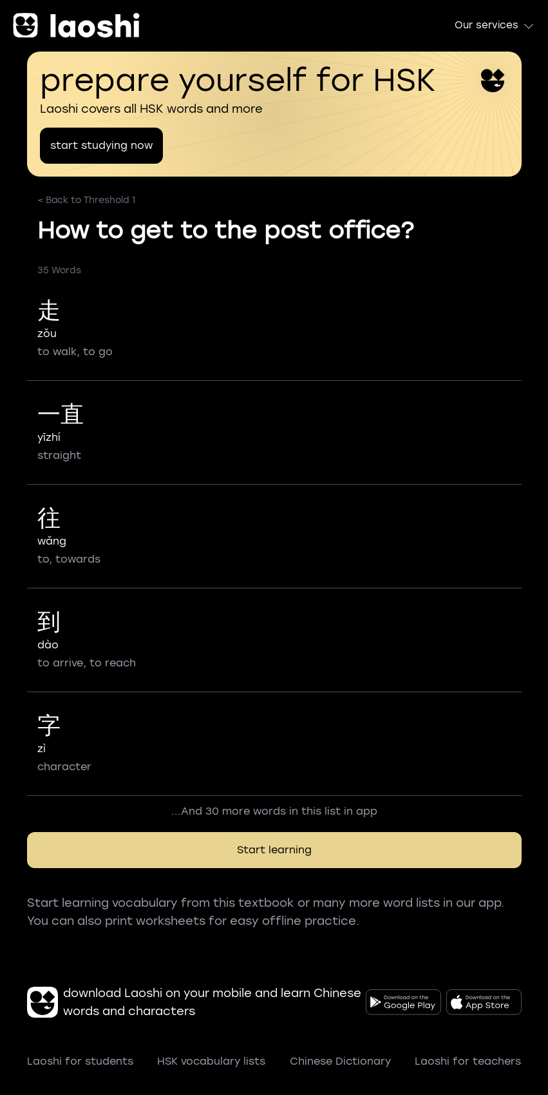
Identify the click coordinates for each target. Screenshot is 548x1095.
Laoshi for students (80, 1061)
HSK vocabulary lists (211, 1061)
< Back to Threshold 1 (86, 200)
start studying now (101, 145)
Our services (495, 25)
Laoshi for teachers (468, 1061)
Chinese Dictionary (340, 1061)
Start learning (274, 850)
